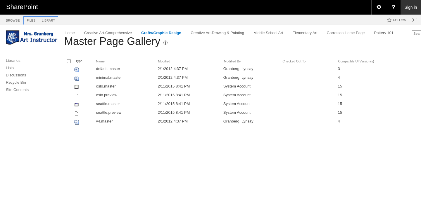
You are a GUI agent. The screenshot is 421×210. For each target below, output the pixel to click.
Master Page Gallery (112, 41)
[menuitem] (378, 7)
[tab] (13, 19)
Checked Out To (294, 61)
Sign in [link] (411, 7)
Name (100, 61)
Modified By (232, 61)
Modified (164, 61)
